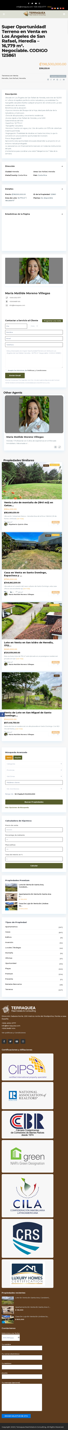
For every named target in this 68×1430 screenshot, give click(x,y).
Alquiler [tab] (18, 758)
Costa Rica (22, 175)
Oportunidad (10, 963)
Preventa (9, 979)
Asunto (22, 1375)
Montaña (9, 953)
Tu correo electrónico (22, 1355)
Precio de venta (11, 825)
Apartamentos (11, 927)
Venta (15, 76)
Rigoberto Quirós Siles (18, 524)
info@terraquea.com (24, 7)
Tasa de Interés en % (14, 855)
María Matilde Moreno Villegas (27, 293)
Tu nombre (22, 1346)
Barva (6, 530)
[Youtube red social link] (35, 3)
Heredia (5, 78)
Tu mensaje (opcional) (22, 1396)
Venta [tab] (9, 758)
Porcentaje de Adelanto (15, 835)
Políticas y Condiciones (36, 370)
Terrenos (6, 76)
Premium (9, 974)
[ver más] (20, 519)
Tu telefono (22, 1365)
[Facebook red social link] (28, 3)
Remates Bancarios (13, 984)
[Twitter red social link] (32, 3)
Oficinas (8, 958)
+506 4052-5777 (39, 7)
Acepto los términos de (27, 370)
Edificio (8, 937)
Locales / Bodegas (13, 948)
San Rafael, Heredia (17, 78)
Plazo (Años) (10, 845)
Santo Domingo (10, 600)
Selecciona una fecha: (11, 1335)
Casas (7, 932)
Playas (8, 968)
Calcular (34, 866)
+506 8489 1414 (14, 301)
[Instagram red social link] (39, 3)
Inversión (9, 942)
